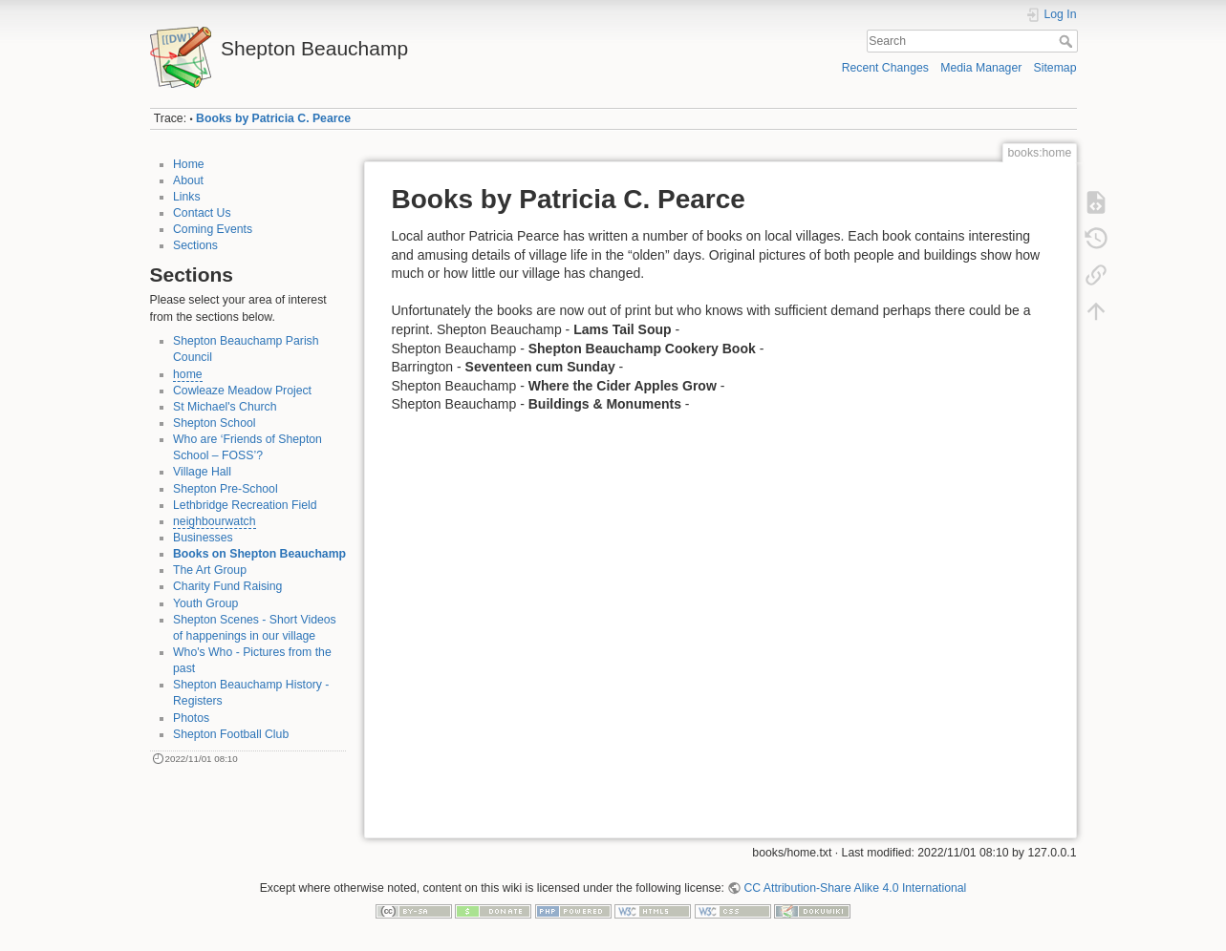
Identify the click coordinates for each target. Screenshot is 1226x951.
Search (1068, 41)
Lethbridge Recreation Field (245, 505)
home (188, 374)
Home (188, 164)
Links (187, 196)
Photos (191, 718)
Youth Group (205, 603)
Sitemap (1055, 67)
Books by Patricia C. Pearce (273, 118)
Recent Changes (885, 67)
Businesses (203, 537)
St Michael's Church (225, 406)
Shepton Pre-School (225, 489)
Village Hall (202, 471)
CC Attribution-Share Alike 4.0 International (854, 888)
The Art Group (210, 570)
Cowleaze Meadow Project (242, 390)
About (188, 180)
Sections (195, 245)
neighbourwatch (214, 521)
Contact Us (202, 213)
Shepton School (214, 423)
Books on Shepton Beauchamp (259, 553)
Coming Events (212, 229)
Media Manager (981, 67)
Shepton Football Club (231, 734)
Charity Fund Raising (227, 586)
